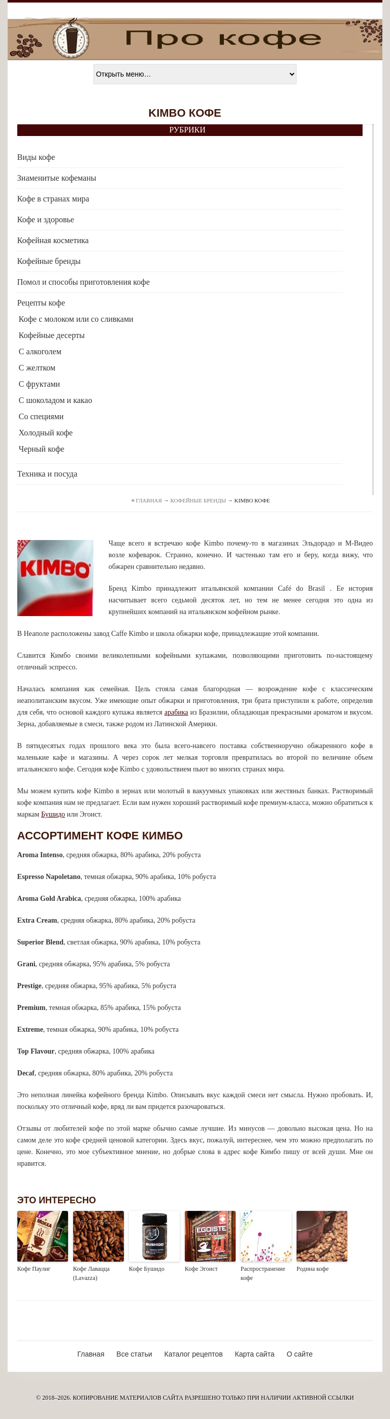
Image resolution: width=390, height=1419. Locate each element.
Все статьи (134, 1354)
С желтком (37, 367)
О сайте (299, 1354)
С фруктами (39, 384)
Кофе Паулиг (34, 1268)
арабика (176, 712)
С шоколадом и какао (55, 400)
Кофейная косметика (53, 240)
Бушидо (53, 814)
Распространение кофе (263, 1273)
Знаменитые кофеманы (56, 178)
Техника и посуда (47, 473)
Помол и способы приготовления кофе (83, 282)
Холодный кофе (46, 432)
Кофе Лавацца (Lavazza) (91, 1273)
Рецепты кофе (41, 302)
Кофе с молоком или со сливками (76, 319)
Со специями (41, 416)
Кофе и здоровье (45, 219)
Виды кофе (36, 157)
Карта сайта (254, 1354)
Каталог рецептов (194, 1354)
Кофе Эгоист (201, 1268)
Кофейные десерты (52, 335)
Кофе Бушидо (147, 1268)
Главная (149, 500)
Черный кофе (41, 449)
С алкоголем (40, 351)
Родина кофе (313, 1268)
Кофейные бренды (49, 261)
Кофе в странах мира (53, 198)
